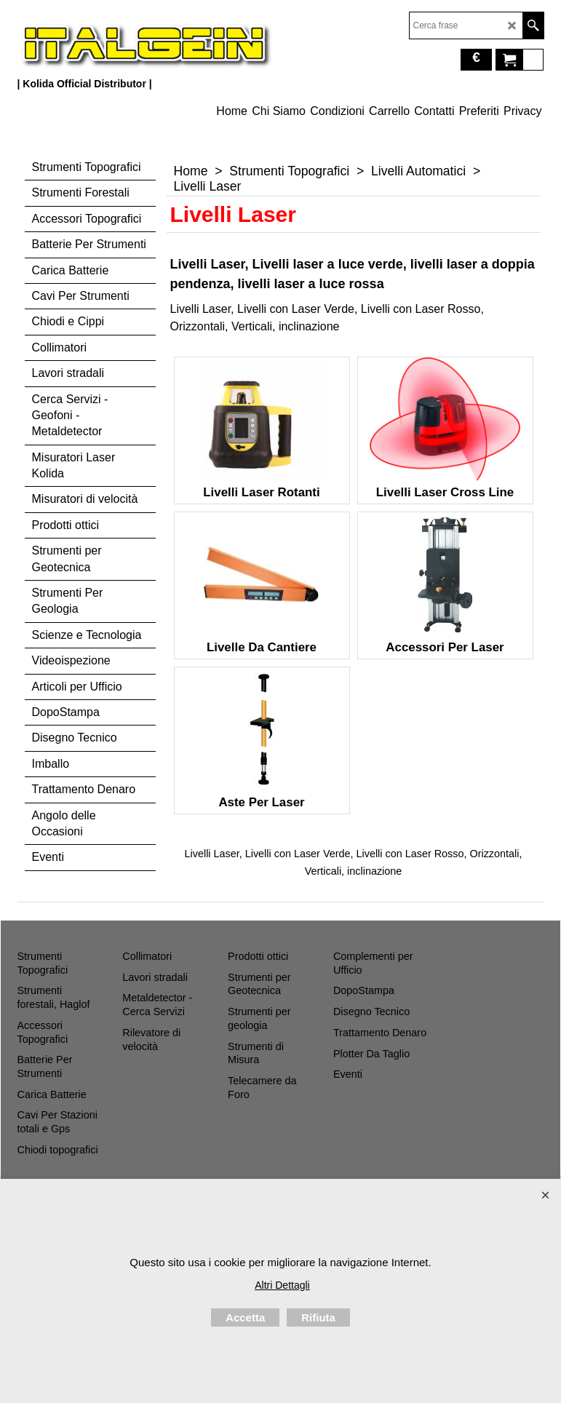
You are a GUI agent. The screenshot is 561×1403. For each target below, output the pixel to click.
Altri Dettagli (282, 1285)
